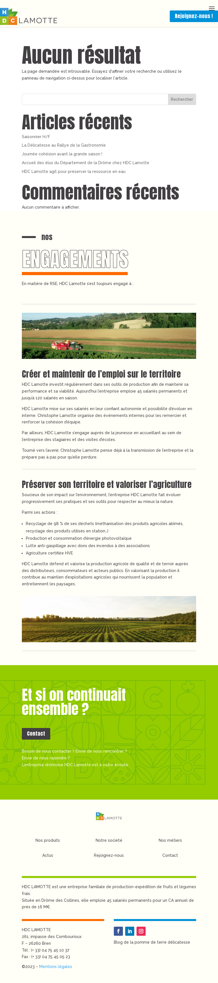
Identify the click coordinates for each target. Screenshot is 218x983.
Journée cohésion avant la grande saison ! (62, 154)
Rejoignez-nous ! (194, 16)
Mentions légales (55, 966)
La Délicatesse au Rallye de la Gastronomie (64, 145)
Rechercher (182, 99)
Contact (36, 733)
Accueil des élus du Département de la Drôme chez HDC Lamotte (85, 162)
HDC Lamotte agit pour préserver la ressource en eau (73, 171)
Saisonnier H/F (36, 136)
